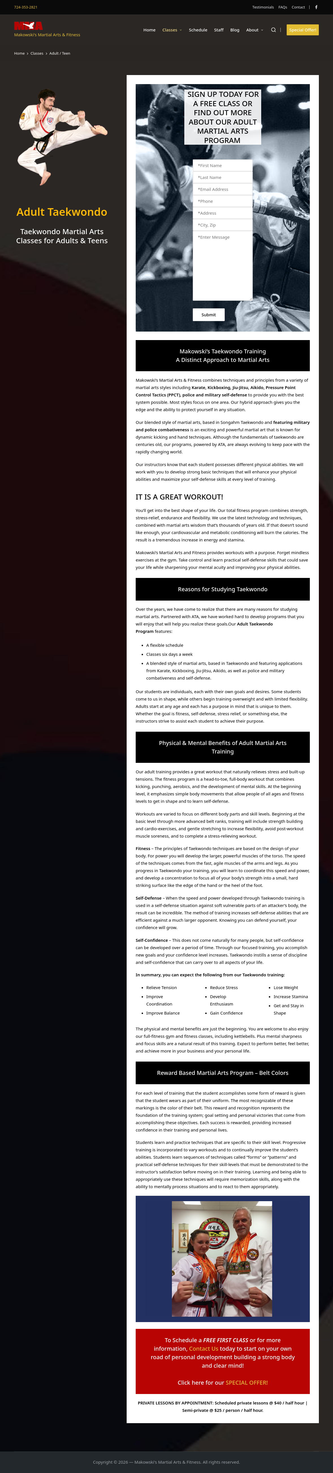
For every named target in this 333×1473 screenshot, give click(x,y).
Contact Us (204, 1348)
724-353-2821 (26, 7)
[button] (303, 29)
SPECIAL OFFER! (247, 1382)
